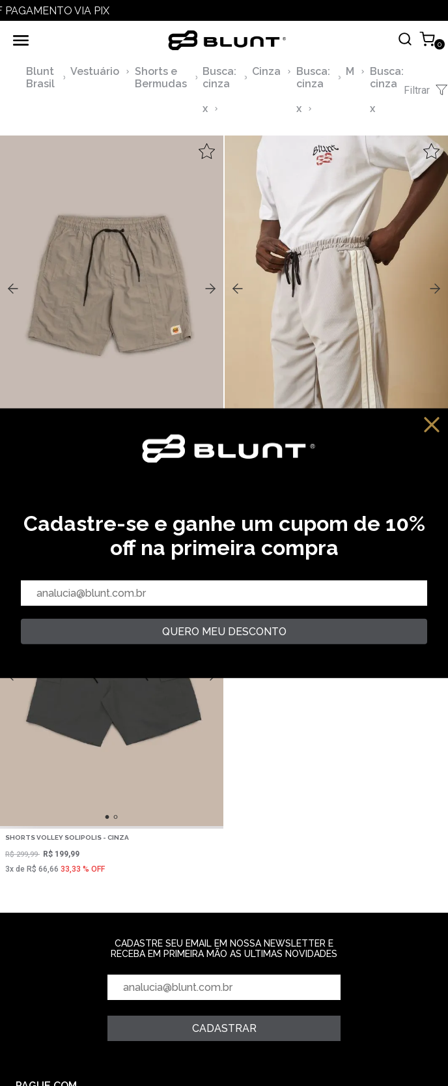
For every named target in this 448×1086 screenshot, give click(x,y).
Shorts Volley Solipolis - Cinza (67, 837)
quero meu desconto (224, 631)
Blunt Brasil (40, 77)
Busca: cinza (219, 77)
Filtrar (426, 89)
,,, (111, 287)
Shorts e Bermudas (161, 77)
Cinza (266, 71)
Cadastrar (224, 1028)
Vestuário (94, 71)
